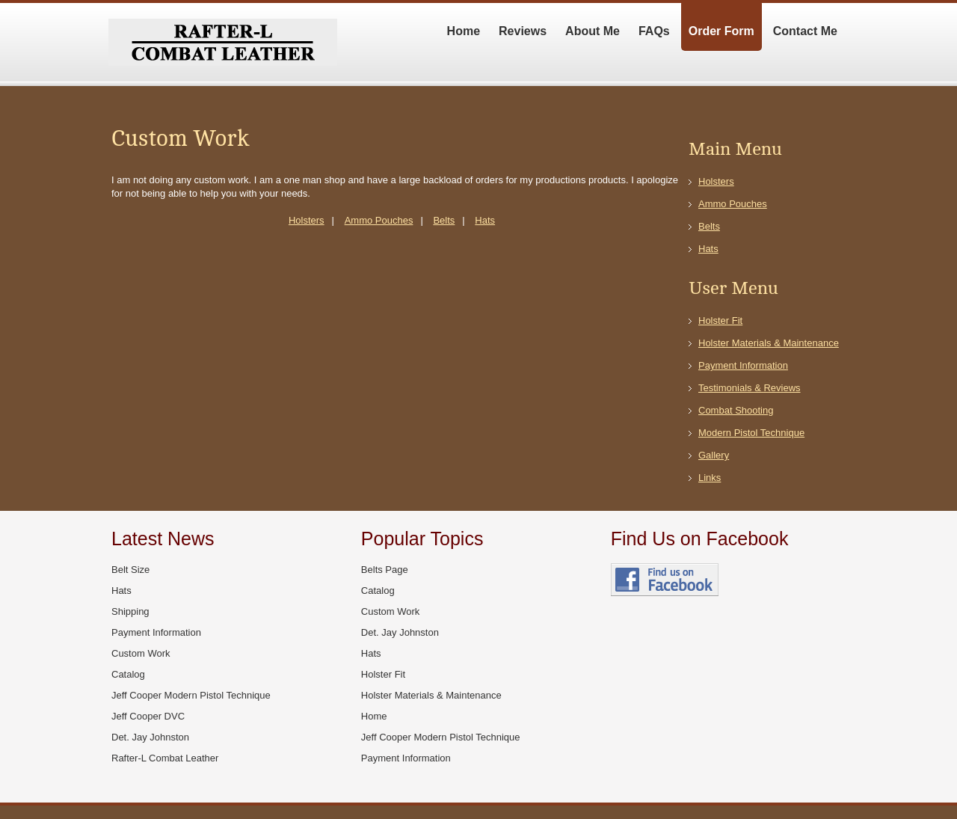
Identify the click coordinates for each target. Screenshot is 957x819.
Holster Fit (720, 320)
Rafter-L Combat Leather (164, 758)
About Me (592, 31)
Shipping (130, 611)
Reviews (523, 31)
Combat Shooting (735, 410)
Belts (444, 220)
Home (463, 31)
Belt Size (130, 569)
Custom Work (140, 653)
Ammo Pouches (379, 220)
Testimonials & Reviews (749, 387)
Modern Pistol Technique (751, 432)
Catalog (128, 674)
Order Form (721, 31)
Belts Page (384, 569)
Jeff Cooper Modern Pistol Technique (191, 695)
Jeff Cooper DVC (148, 716)
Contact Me (805, 31)
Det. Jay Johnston (150, 737)
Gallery (713, 455)
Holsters (306, 220)
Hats (485, 220)
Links (709, 477)
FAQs (654, 31)
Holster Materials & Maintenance (768, 343)
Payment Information (743, 365)
